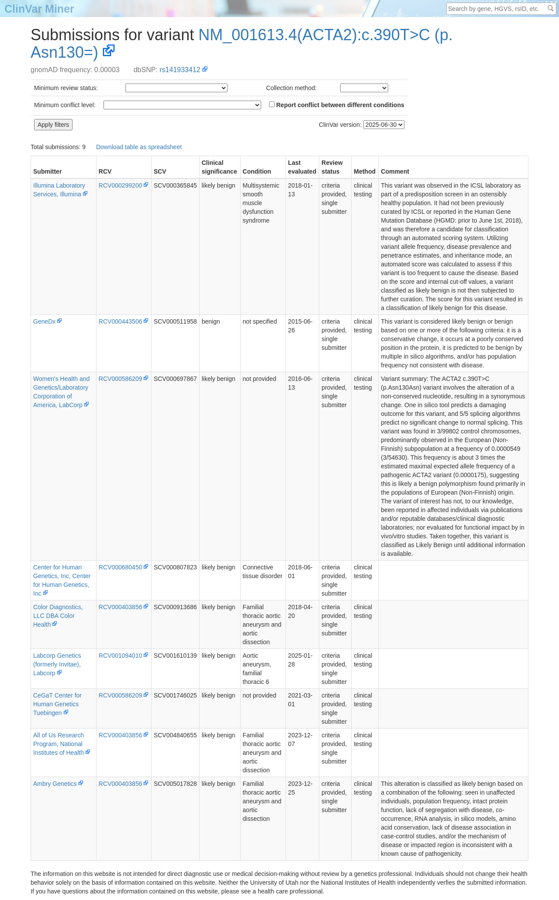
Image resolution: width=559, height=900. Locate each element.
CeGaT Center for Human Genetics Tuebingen (57, 704)
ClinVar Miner (39, 9)
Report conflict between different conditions (336, 104)
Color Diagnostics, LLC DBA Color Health (58, 615)
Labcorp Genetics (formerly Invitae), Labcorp (57, 664)
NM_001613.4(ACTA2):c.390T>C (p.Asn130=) (242, 43)
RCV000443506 (120, 321)
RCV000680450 (120, 567)
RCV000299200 (120, 185)
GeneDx (44, 321)
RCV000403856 (120, 606)
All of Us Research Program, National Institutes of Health (58, 744)
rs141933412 (179, 69)
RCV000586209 (120, 378)
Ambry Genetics (55, 783)
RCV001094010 (120, 655)
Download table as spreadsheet (139, 146)
